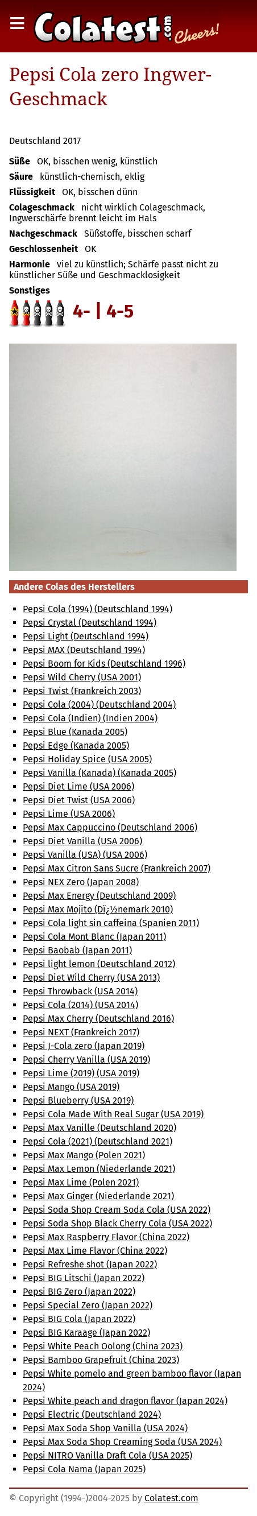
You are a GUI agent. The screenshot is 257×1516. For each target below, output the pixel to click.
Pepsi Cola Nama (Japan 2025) (84, 1469)
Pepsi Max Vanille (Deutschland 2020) (99, 1127)
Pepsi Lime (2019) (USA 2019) (81, 1073)
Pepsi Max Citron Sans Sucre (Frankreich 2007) (116, 868)
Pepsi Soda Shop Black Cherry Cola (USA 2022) (117, 1223)
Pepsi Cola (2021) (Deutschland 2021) (97, 1141)
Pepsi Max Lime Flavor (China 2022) (95, 1250)
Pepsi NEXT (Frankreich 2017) (81, 1032)
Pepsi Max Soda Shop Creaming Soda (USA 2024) (122, 1441)
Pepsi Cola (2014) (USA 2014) (80, 1004)
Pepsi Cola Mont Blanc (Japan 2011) (94, 936)
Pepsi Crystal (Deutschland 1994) (89, 622)
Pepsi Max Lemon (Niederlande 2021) (99, 1168)
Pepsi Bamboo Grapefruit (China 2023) (101, 1359)
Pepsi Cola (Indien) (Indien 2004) (90, 718)
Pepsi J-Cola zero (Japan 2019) (83, 1045)
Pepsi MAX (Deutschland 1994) (84, 650)
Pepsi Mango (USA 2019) (71, 1086)
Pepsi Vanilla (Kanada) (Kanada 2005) (99, 772)
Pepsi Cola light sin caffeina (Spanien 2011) (111, 923)
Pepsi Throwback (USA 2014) (80, 991)
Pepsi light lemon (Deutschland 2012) (99, 964)
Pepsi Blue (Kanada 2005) (75, 731)
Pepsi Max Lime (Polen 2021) (81, 1182)
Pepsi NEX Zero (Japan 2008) (81, 882)
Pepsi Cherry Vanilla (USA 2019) (86, 1059)
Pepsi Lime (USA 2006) (69, 813)
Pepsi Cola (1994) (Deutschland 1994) (97, 609)
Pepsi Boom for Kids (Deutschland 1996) (104, 663)
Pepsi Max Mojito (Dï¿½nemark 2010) (98, 909)
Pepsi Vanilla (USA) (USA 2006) (85, 854)
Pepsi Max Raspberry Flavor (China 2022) (106, 1237)
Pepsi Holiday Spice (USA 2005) (87, 759)
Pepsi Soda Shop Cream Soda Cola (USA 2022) (116, 1209)
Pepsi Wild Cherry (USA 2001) (82, 677)
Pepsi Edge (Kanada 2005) (76, 745)
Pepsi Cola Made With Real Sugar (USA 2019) (113, 1114)
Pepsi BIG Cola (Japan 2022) (79, 1318)
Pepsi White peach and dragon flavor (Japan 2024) (125, 1400)
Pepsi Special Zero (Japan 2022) (87, 1305)
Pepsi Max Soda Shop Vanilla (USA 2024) (105, 1428)
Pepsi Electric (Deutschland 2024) (92, 1414)
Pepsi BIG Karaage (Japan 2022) (86, 1332)
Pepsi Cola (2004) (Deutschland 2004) (99, 704)
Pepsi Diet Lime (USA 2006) (78, 786)
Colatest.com (171, 1498)
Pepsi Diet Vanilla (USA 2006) (82, 841)
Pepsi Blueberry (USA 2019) (78, 1100)
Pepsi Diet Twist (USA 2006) (79, 800)
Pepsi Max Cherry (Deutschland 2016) (98, 1018)
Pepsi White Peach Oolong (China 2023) (103, 1346)
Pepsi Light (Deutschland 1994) (85, 636)
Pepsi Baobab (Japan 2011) (77, 950)
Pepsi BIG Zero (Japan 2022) (79, 1291)
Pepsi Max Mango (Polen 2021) (84, 1155)
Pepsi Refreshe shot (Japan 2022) (90, 1264)
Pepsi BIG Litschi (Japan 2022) (83, 1278)
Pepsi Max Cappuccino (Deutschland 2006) (110, 827)
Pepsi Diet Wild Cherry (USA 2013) (91, 977)
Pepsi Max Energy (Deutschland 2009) (99, 895)
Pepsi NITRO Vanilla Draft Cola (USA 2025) (107, 1455)
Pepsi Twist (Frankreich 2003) (82, 690)
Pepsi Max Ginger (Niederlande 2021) (98, 1196)
